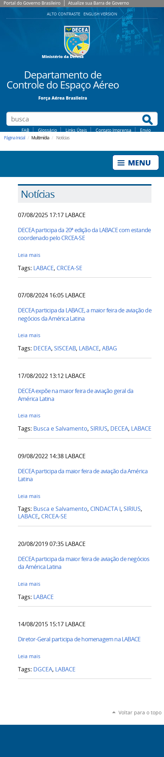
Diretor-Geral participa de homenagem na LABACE (79, 639)
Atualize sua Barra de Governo (98, 3)
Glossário (47, 130)
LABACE (43, 268)
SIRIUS (98, 428)
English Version (100, 13)
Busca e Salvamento (60, 428)
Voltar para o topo (140, 712)
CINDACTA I (105, 509)
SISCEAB (65, 348)
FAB (25, 130)
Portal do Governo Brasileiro (32, 3)
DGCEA (42, 669)
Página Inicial (14, 138)
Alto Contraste (64, 13)
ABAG (109, 348)
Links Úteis (76, 130)
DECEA (42, 348)
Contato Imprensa (113, 130)
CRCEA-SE (69, 268)
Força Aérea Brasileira (62, 97)
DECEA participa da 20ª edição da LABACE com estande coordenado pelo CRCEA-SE (84, 234)
